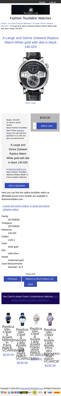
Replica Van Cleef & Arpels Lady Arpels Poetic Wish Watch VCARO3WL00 (35, 341)
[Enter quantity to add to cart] (34, 126)
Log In (52, 2)
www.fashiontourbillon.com (31, 388)
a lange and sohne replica (15, 206)
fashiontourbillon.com (17, 169)
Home (42, 2)
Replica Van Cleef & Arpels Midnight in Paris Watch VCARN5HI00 (7, 338)
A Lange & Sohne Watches (19, 23)
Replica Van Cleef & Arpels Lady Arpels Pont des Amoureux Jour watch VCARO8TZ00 (49, 346)
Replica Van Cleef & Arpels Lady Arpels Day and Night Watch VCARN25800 (21, 344)
